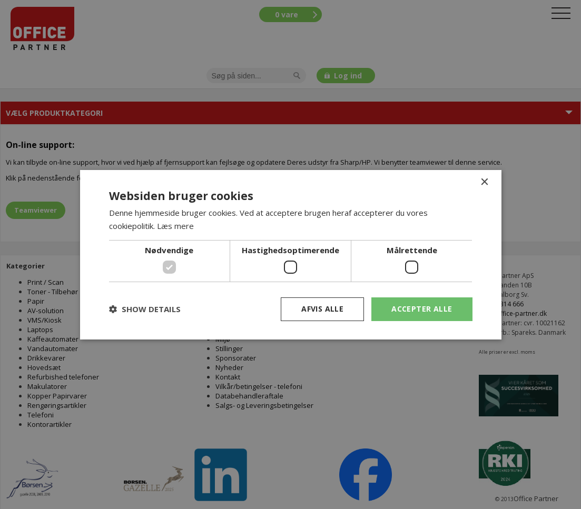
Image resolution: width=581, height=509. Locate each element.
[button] (145, 309)
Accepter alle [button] (421, 309)
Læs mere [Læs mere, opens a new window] (175, 226)
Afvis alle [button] (322, 309)
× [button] (484, 182)
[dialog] (290, 254)
